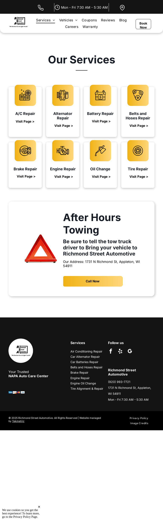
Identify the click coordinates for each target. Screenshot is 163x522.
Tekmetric (18, 421)
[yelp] (120, 351)
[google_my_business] (129, 351)
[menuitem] (45, 20)
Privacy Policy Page (25, 516)
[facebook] (110, 351)
